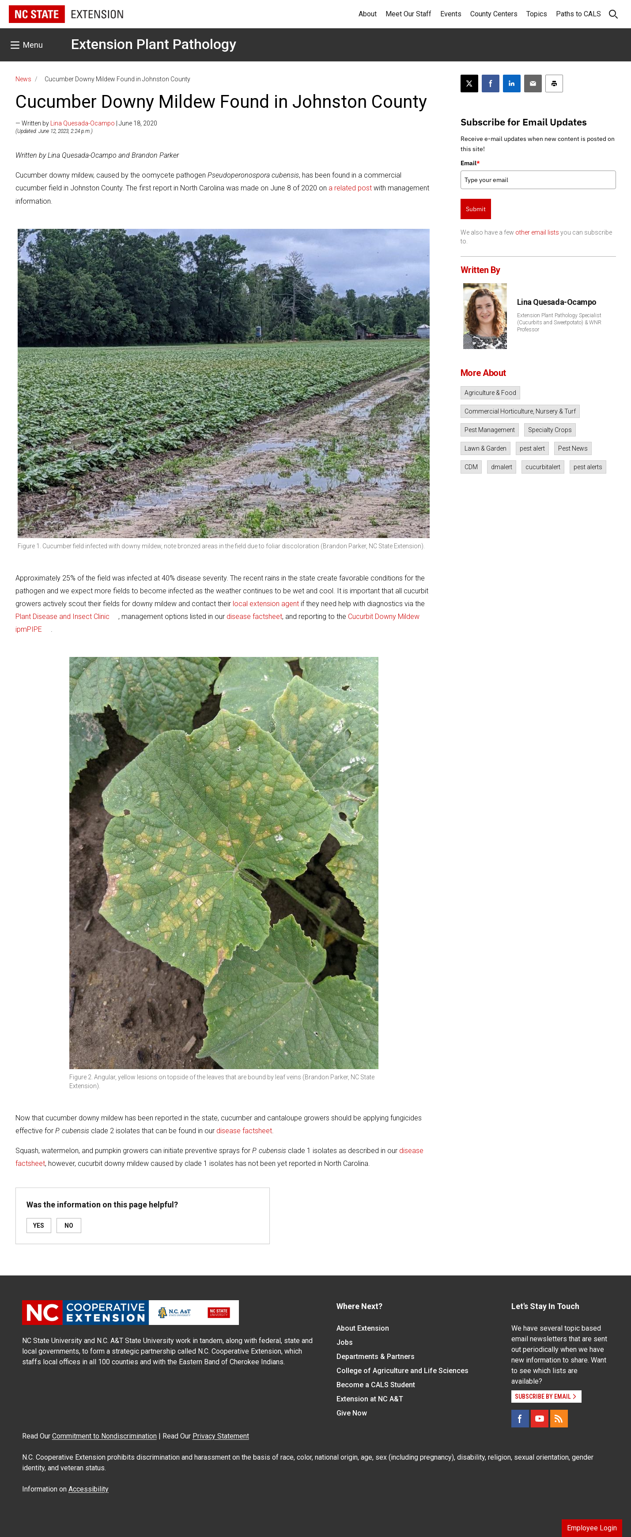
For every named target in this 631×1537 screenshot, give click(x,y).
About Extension (362, 1328)
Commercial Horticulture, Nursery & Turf (520, 411)
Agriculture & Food (490, 392)
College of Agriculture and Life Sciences (402, 1370)
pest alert (532, 448)
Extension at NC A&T (369, 1399)
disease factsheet (254, 616)
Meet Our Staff (408, 14)
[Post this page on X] (469, 83)
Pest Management (490, 429)
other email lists (537, 232)
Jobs (344, 1342)
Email (470, 163)
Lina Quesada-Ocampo (82, 123)
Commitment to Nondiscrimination (104, 1436)
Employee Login (592, 1528)
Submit (476, 209)
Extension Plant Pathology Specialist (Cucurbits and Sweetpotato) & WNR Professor (559, 322)
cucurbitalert (542, 467)
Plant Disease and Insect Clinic (62, 616)
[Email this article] (533, 83)
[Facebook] (520, 1418)
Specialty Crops (550, 429)
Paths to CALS (578, 14)
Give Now (351, 1413)
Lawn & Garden (485, 448)
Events (450, 14)
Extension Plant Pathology (153, 44)
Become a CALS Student (375, 1385)
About (368, 14)
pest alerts (588, 467)
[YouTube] (539, 1418)
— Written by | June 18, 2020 (86, 123)
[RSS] (559, 1418)
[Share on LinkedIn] (512, 83)
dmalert (501, 467)
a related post (350, 188)
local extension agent (266, 604)
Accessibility (88, 1489)
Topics (536, 14)
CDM (471, 467)
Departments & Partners (375, 1356)
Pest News (573, 448)
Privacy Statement (221, 1436)
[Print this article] (554, 83)
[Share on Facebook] (490, 83)
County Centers (494, 14)
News (23, 79)
